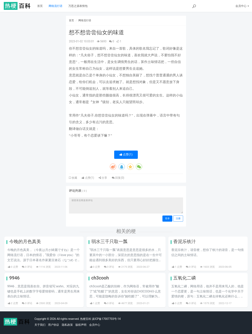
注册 (178, 218)
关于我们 (39, 324)
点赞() (126, 154)
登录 (167, 218)
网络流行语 (55, 5)
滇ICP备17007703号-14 (106, 318)
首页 (40, 5)
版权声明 (80, 324)
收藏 (74, 177)
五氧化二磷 (184, 278)
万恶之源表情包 (78, 5)
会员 (242, 5)
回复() (118, 177)
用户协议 (53, 324)
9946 (14, 278)
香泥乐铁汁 (184, 241)
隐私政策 (67, 324)
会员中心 (94, 324)
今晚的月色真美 (25, 241)
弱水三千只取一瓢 (109, 241)
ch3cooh (100, 278)
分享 (103, 177)
